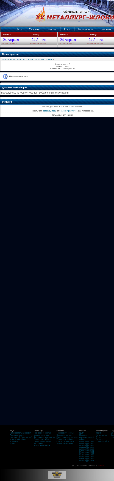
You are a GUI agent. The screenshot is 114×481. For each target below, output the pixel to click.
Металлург (35, 29)
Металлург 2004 (86, 452)
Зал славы (38, 443)
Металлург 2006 (86, 456)
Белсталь (52, 29)
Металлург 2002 (86, 448)
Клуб (19, 29)
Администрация (17, 435)
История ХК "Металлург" (21, 437)
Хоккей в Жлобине (18, 439)
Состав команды (41, 435)
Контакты (14, 441)
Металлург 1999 (86, 441)
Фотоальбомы (8, 60)
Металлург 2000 (86, 443)
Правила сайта (102, 441)
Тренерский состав (42, 433)
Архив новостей (86, 437)
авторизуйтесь (49, 111)
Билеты (99, 439)
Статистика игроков (42, 441)
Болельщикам (85, 29)
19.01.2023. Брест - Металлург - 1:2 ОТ (34, 60)
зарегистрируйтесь (68, 111)
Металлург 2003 (86, 450)
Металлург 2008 (86, 460)
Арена (12, 443)
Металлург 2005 (86, 454)
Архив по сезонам (42, 446)
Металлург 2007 (86, 458)
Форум (98, 433)
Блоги (98, 437)
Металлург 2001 (86, 446)
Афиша (82, 439)
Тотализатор (101, 435)
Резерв (67, 29)
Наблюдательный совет (20, 433)
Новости (83, 435)
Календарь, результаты (44, 437)
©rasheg (101, 465)
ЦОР (81, 433)
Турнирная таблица (42, 439)
